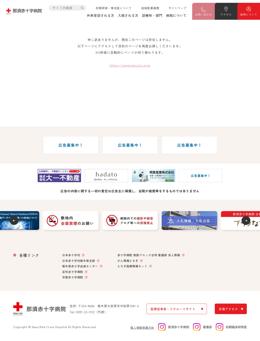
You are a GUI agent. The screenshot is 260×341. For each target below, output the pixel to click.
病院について (176, 15)
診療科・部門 (152, 15)
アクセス (226, 14)
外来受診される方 (100, 15)
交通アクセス (228, 309)
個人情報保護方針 (142, 328)
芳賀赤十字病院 (72, 277)
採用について (248, 14)
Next (246, 220)
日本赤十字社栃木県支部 (78, 261)
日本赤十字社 (71, 255)
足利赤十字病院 (72, 272)
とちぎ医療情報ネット (132, 266)
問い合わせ (203, 14)
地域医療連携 (150, 8)
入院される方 (128, 15)
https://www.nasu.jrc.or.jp (130, 65)
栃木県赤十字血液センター (80, 266)
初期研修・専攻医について (114, 8)
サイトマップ (178, 8)
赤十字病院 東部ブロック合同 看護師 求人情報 (148, 255)
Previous (13, 220)
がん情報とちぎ (127, 261)
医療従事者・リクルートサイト (173, 309)
